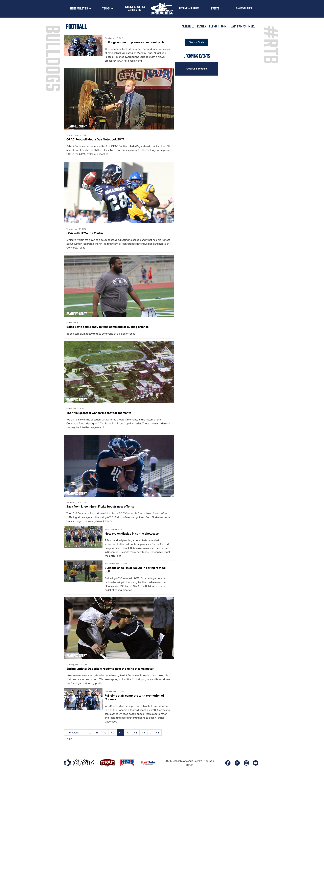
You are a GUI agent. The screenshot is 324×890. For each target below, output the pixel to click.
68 (157, 726)
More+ (252, 26)
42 (127, 726)
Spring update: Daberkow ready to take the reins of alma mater (110, 662)
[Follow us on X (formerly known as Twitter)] (237, 757)
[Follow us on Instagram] (246, 757)
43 (135, 726)
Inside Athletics (79, 8)
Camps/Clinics (244, 8)
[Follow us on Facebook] (227, 757)
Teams (106, 8)
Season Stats (194, 42)
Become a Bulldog (189, 8)
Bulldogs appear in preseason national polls (134, 42)
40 (112, 726)
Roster (201, 26)
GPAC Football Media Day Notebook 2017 (95, 138)
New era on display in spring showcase (131, 528)
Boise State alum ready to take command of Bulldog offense (107, 323)
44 (143, 726)
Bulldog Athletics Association (135, 8)
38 (97, 726)
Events (215, 8)
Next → (71, 732)
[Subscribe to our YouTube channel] (255, 757)
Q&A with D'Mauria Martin (84, 231)
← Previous (73, 726)
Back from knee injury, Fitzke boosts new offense (100, 501)
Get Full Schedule (195, 68)
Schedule (188, 26)
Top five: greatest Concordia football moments (98, 409)
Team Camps (237, 26)
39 (104, 726)
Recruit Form (218, 26)
